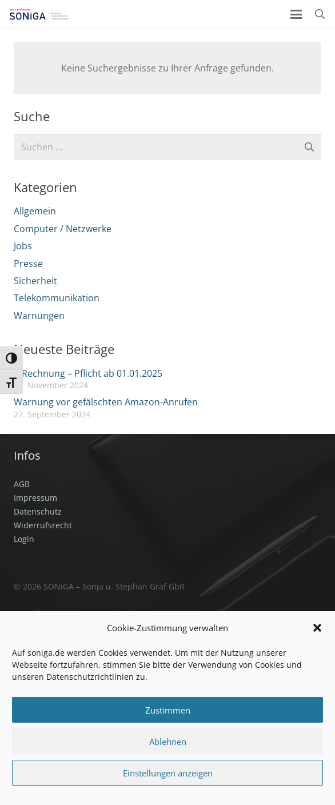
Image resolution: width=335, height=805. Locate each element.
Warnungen (39, 315)
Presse (28, 263)
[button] (317, 627)
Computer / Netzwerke (62, 228)
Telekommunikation (56, 298)
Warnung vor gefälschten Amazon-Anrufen (106, 402)
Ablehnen (167, 741)
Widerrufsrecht (43, 525)
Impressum (35, 497)
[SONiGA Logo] (39, 14)
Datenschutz (38, 511)
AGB (22, 484)
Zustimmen (167, 710)
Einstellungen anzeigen (168, 773)
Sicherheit (35, 280)
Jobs (23, 246)
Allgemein (35, 211)
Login (24, 538)
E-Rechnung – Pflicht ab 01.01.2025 (88, 373)
